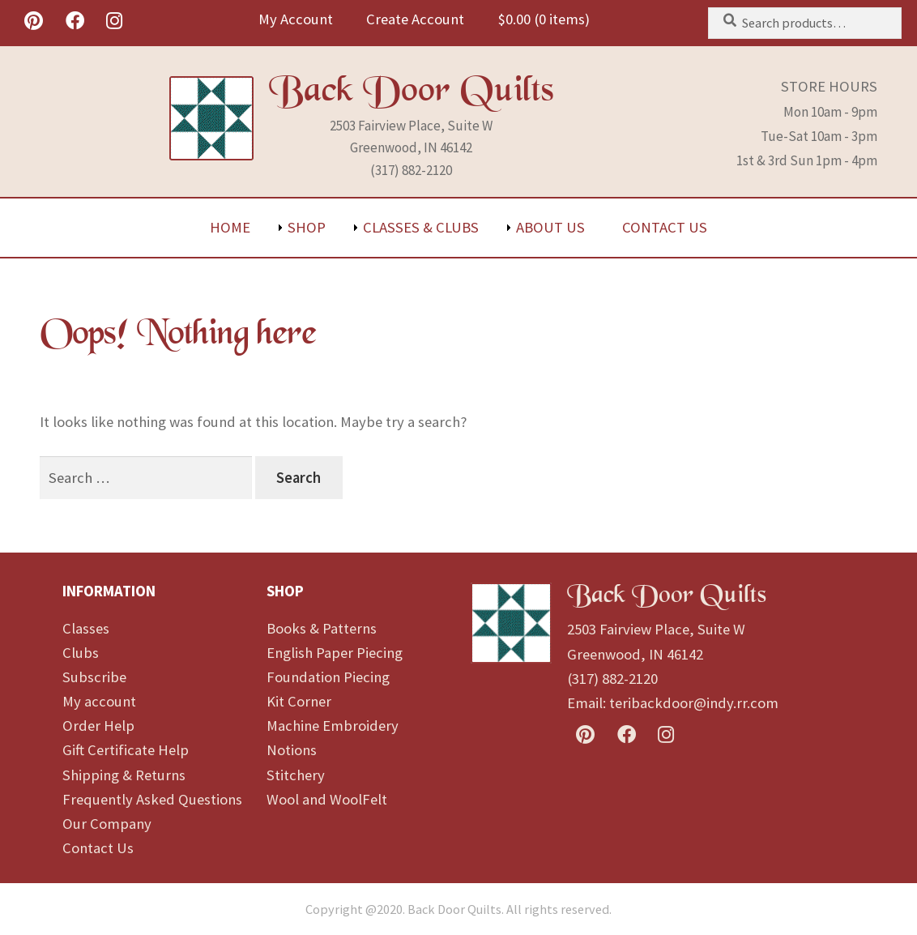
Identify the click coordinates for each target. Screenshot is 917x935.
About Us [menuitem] (550, 227)
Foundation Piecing (328, 677)
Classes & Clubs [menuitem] (421, 227)
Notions (292, 750)
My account (99, 701)
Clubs (80, 652)
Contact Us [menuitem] (664, 227)
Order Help (98, 725)
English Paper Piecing (335, 652)
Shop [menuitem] (307, 227)
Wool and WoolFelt (327, 799)
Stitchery (296, 775)
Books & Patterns (322, 628)
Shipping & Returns (124, 775)
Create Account (415, 19)
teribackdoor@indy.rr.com (693, 703)
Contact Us (98, 848)
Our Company (106, 823)
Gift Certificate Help (125, 750)
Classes (85, 628)
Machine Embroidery (333, 725)
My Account (295, 19)
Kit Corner (299, 701)
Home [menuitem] (230, 227)
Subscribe (94, 677)
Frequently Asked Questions (152, 799)
